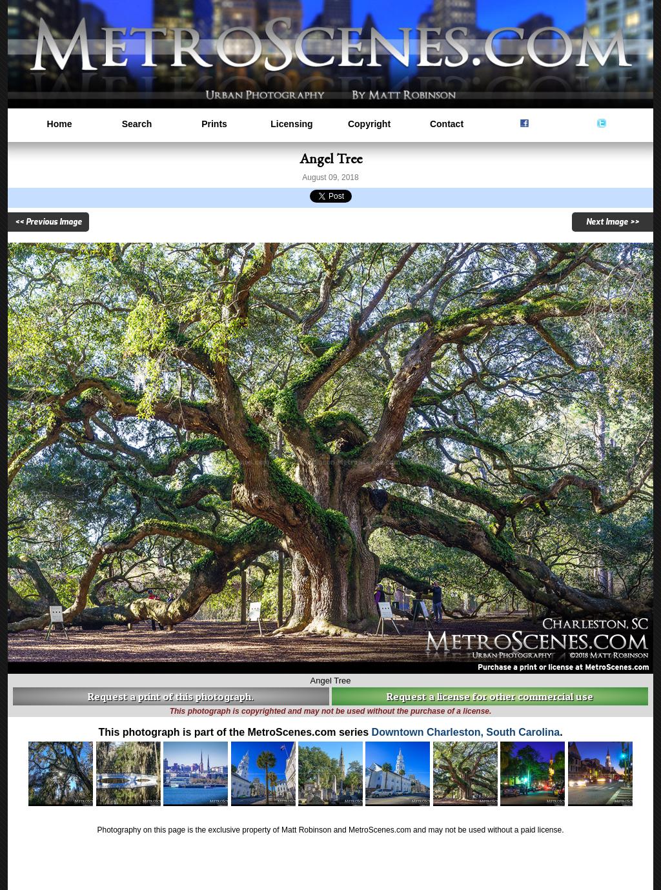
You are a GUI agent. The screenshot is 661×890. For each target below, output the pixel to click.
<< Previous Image (48, 222)
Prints (214, 124)
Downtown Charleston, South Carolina (466, 732)
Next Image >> (612, 222)
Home (59, 124)
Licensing (291, 124)
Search (137, 124)
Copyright (369, 124)
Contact (446, 124)
